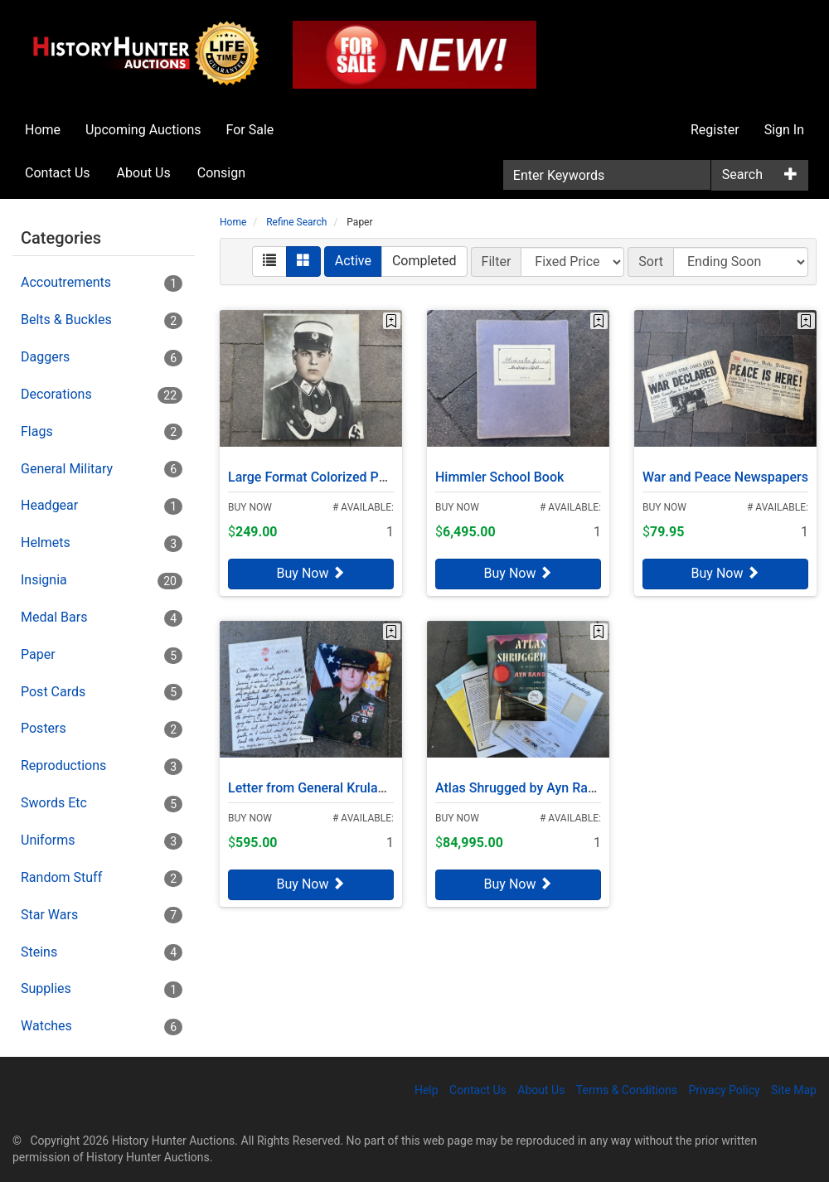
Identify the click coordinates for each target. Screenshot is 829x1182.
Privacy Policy (723, 1090)
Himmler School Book (499, 470)
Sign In (784, 130)
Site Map (794, 1090)
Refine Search (296, 222)
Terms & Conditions (626, 1090)
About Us (144, 173)
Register (715, 130)
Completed (424, 261)
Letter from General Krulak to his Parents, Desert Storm (391, 781)
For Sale (250, 130)
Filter (496, 261)
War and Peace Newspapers (725, 470)
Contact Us (57, 173)
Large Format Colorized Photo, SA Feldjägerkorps (374, 470)
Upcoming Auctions (143, 130)
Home (43, 130)
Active (353, 261)
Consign (221, 173)
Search (742, 174)
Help (426, 1090)
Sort (650, 261)
